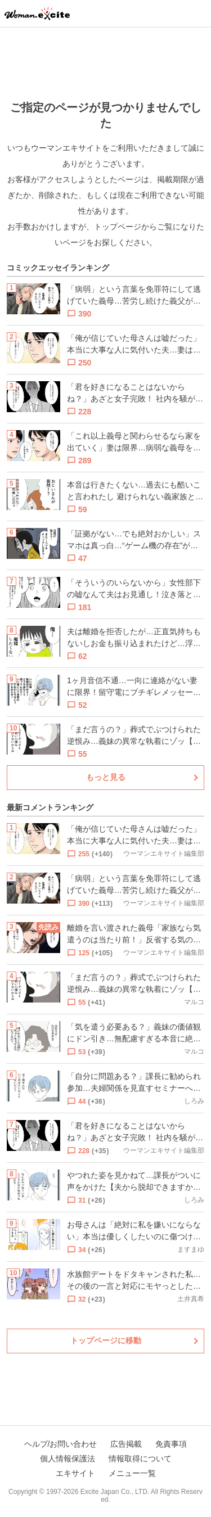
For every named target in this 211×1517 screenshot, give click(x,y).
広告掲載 (126, 1443)
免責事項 (171, 1443)
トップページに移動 (105, 1340)
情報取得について (140, 1458)
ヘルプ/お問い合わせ (60, 1443)
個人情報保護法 (67, 1458)
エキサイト (75, 1473)
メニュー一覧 (132, 1473)
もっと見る (105, 777)
